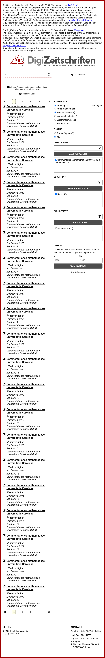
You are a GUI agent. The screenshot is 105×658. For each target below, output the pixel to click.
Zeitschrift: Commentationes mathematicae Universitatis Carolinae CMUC (27, 88)
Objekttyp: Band (27, 94)
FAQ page (78, 30)
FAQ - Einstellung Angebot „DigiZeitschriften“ (17, 632)
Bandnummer (62, 123)
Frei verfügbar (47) (64, 133)
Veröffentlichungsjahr (65, 120)
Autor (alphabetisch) (65, 108)
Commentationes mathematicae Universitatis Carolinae (26, 108)
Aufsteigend (61, 105)
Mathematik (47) (64, 228)
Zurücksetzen (78, 272)
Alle (57, 137)
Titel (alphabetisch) (64, 112)
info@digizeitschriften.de (80, 20)
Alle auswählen (78, 154)
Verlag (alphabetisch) (65, 116)
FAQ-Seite (72, 5)
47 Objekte (78, 74)
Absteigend (95, 105)
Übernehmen (78, 266)
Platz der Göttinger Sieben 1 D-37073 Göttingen (86, 646)
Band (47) (61, 194)
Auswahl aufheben (78, 188)
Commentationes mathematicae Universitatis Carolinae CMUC (77, 161)
